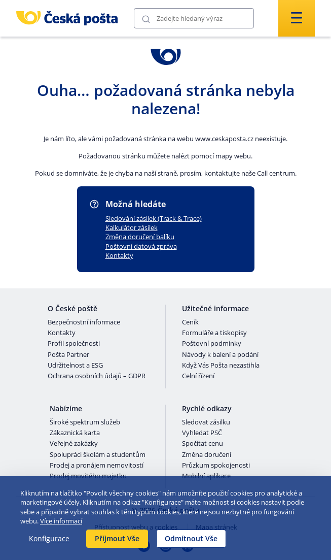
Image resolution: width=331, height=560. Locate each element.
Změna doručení (206, 455)
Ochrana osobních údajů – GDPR (96, 376)
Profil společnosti (74, 344)
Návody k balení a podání (220, 355)
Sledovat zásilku (206, 422)
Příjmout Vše (117, 538)
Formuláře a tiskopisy (214, 333)
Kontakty (119, 255)
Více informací (61, 520)
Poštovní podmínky (211, 344)
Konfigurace (49, 538)
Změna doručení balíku (139, 236)
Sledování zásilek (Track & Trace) (153, 218)
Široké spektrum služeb (85, 422)
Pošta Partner (68, 355)
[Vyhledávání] (194, 18)
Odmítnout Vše (191, 538)
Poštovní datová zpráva (141, 246)
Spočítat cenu (202, 444)
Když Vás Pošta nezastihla (221, 365)
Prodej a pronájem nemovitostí (96, 466)
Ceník (190, 322)
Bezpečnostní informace (84, 322)
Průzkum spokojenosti (216, 466)
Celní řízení (198, 376)
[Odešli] (146, 18)
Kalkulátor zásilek (131, 227)
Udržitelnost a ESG (75, 365)
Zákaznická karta (75, 433)
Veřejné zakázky (74, 444)
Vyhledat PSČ (202, 433)
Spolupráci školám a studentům (97, 455)
